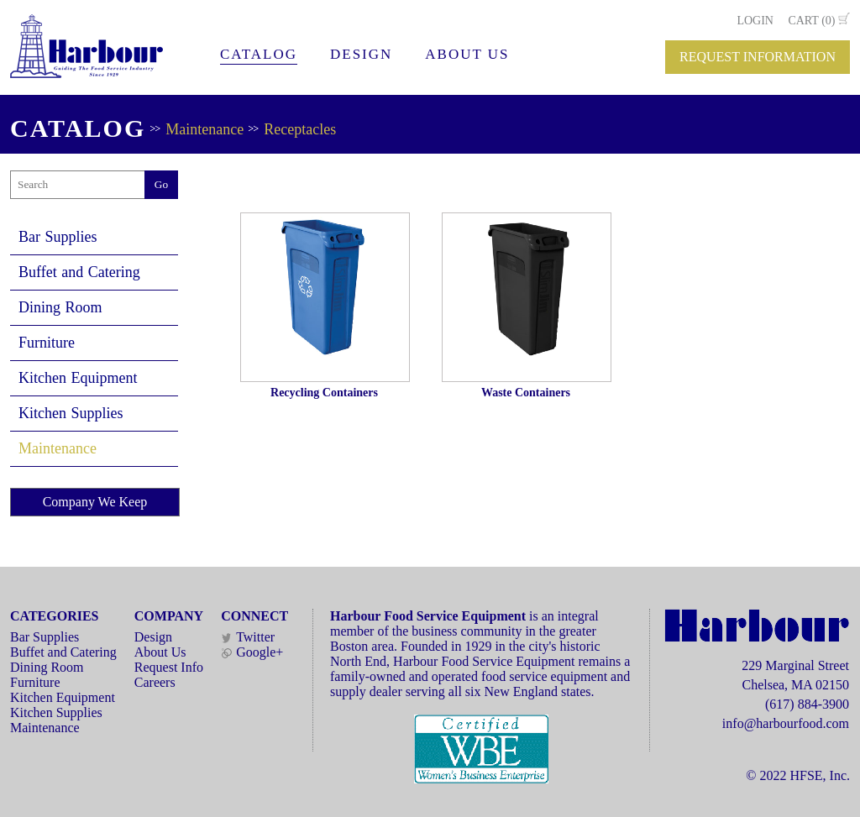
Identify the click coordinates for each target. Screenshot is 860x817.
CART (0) (811, 20)
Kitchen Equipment (77, 377)
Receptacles (300, 129)
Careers (155, 682)
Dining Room (60, 307)
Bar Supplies (57, 236)
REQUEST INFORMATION (757, 57)
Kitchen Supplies (70, 413)
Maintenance (204, 129)
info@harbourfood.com (785, 723)
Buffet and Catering (79, 272)
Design (153, 637)
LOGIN (755, 20)
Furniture (46, 342)
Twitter (248, 637)
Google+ (252, 652)
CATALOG (258, 54)
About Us (160, 652)
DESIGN (361, 54)
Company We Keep (95, 502)
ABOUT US (467, 54)
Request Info (168, 667)
